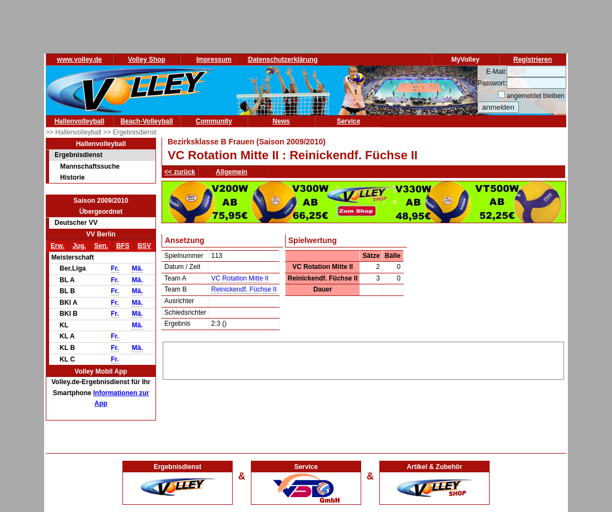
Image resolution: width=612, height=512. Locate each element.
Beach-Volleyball (146, 121)
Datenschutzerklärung (283, 59)
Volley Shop (146, 59)
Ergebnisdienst (79, 155)
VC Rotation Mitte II (240, 278)
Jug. (79, 246)
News (280, 121)
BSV (144, 246)
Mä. (137, 268)
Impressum (214, 59)
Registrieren (532, 59)
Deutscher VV (76, 223)
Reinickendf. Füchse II (244, 289)
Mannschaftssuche (90, 166)
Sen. (101, 246)
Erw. (58, 246)
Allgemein (231, 172)
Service (349, 121)
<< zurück (179, 172)
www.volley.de (79, 59)
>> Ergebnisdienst (130, 132)
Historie (72, 177)
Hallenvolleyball (80, 121)
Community (214, 121)
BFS (123, 246)
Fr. (115, 268)
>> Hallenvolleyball (74, 132)
